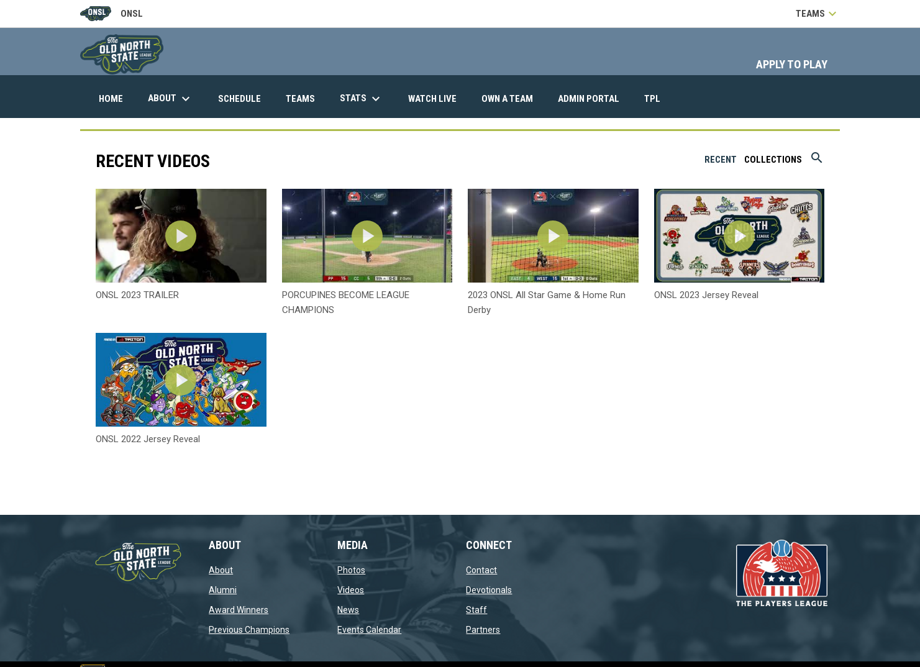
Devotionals (489, 590)
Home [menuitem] (111, 98)
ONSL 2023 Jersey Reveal (706, 295)
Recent (720, 159)
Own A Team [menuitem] (507, 98)
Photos (351, 570)
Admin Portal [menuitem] (593, 98)
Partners (483, 630)
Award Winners (238, 610)
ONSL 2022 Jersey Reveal (148, 439)
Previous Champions (249, 630)
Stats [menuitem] (361, 98)
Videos (350, 590)
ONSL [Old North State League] (111, 13)
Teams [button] (818, 13)
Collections (773, 159)
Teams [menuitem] (300, 98)
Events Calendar (369, 630)
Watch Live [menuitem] (437, 98)
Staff (476, 610)
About (221, 570)
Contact (481, 570)
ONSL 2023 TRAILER (137, 295)
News (348, 610)
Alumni (223, 590)
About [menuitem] (170, 98)
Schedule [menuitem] (239, 98)
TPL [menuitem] (657, 98)
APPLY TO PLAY (791, 64)
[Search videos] (816, 162)
